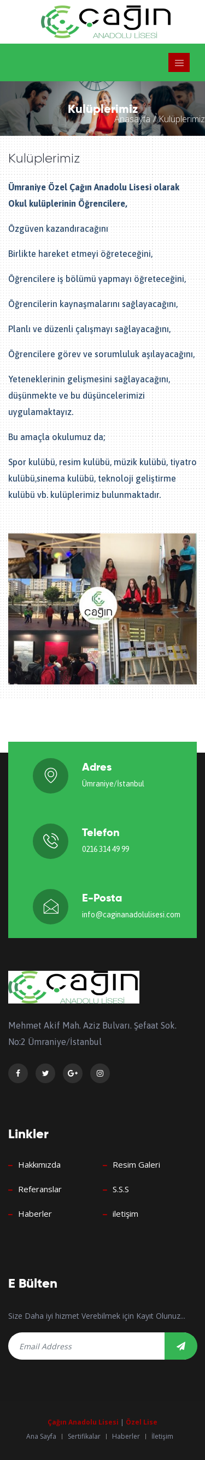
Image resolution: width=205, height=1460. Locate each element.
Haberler (35, 1213)
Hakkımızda (39, 1164)
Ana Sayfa (41, 1436)
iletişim (125, 1213)
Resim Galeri (136, 1164)
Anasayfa (132, 119)
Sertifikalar (84, 1436)
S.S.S (121, 1188)
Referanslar (40, 1188)
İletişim (162, 1436)
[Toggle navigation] (179, 62)
